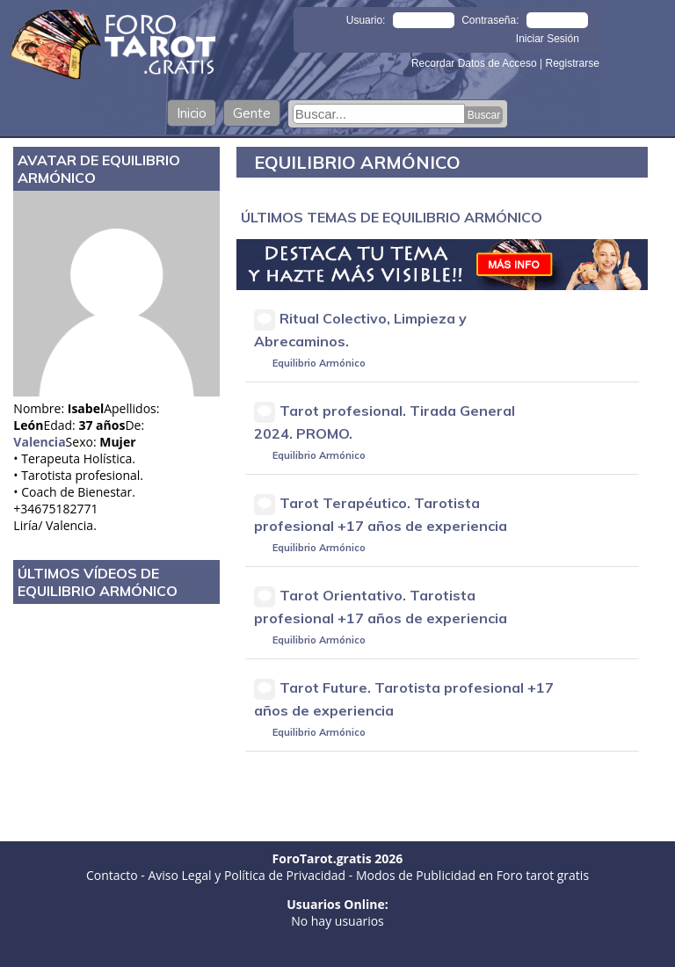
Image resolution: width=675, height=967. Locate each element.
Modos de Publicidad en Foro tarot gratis (472, 875)
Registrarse (572, 63)
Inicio (192, 113)
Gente (252, 113)
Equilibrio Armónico (319, 363)
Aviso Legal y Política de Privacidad (246, 875)
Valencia (39, 441)
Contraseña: (490, 20)
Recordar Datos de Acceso (475, 63)
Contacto (112, 875)
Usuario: (366, 20)
